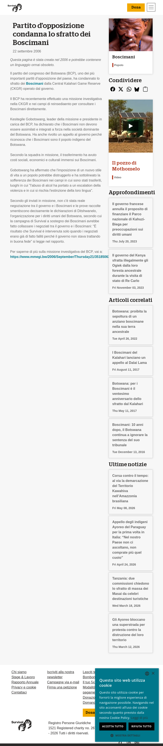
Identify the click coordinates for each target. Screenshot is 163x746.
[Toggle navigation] (151, 7)
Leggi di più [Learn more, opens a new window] (139, 718)
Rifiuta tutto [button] (141, 726)
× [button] (153, 673)
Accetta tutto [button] (112, 726)
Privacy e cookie (23, 687)
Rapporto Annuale (25, 682)
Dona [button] (136, 7)
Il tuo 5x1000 (92, 682)
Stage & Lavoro (23, 677)
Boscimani (34, 83)
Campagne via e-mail (63, 682)
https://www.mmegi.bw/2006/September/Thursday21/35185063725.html (67, 257)
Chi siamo (19, 672)
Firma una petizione (62, 687)
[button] (127, 735)
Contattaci (19, 692)
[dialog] (127, 705)
